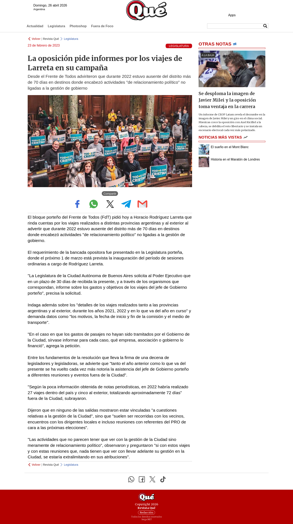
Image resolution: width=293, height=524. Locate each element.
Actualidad (35, 26)
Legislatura (56, 26)
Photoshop (78, 26)
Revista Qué (51, 38)
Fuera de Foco (102, 26)
